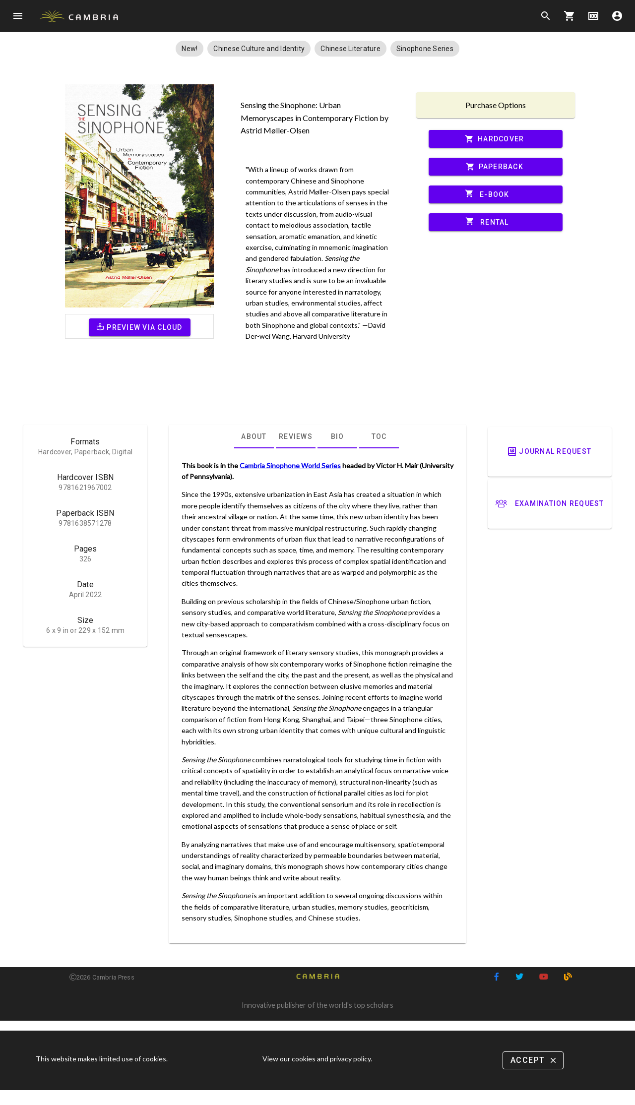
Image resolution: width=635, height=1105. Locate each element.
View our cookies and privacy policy (316, 1058)
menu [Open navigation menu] (18, 16)
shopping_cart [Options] (569, 16)
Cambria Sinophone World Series (290, 465)
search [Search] (546, 16)
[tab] (254, 436)
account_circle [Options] (617, 16)
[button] (189, 49)
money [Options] (593, 16)
